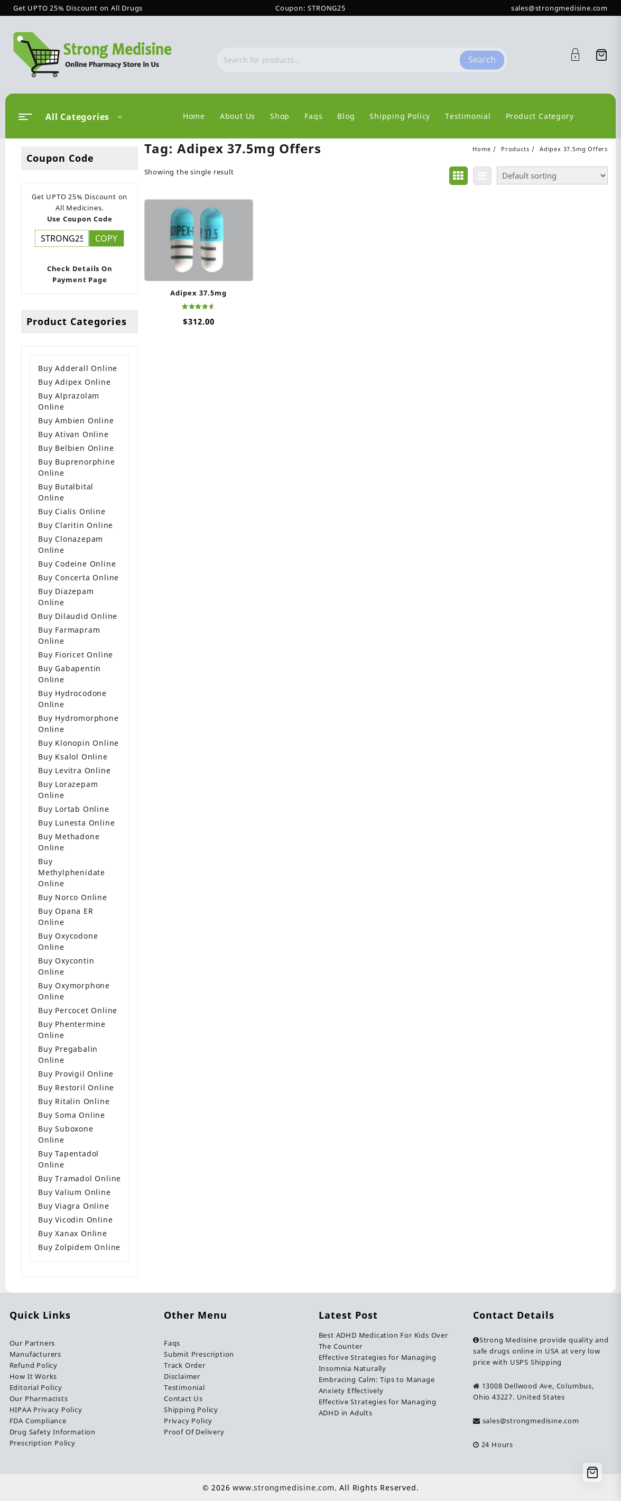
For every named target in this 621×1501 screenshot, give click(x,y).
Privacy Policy (188, 1420)
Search (482, 54)
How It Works (34, 1376)
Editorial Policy (36, 1387)
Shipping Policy (191, 1409)
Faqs (172, 1343)
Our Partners (32, 1343)
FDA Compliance (38, 1420)
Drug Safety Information (53, 1432)
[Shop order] (552, 175)
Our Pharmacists (39, 1398)
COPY (106, 238)
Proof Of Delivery (194, 1432)
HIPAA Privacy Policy (46, 1409)
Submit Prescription (199, 1354)
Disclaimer (182, 1376)
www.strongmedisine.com (284, 1488)
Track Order (185, 1365)
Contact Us (183, 1398)
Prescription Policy (43, 1443)
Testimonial (184, 1387)
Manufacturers (35, 1354)
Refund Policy (34, 1365)
